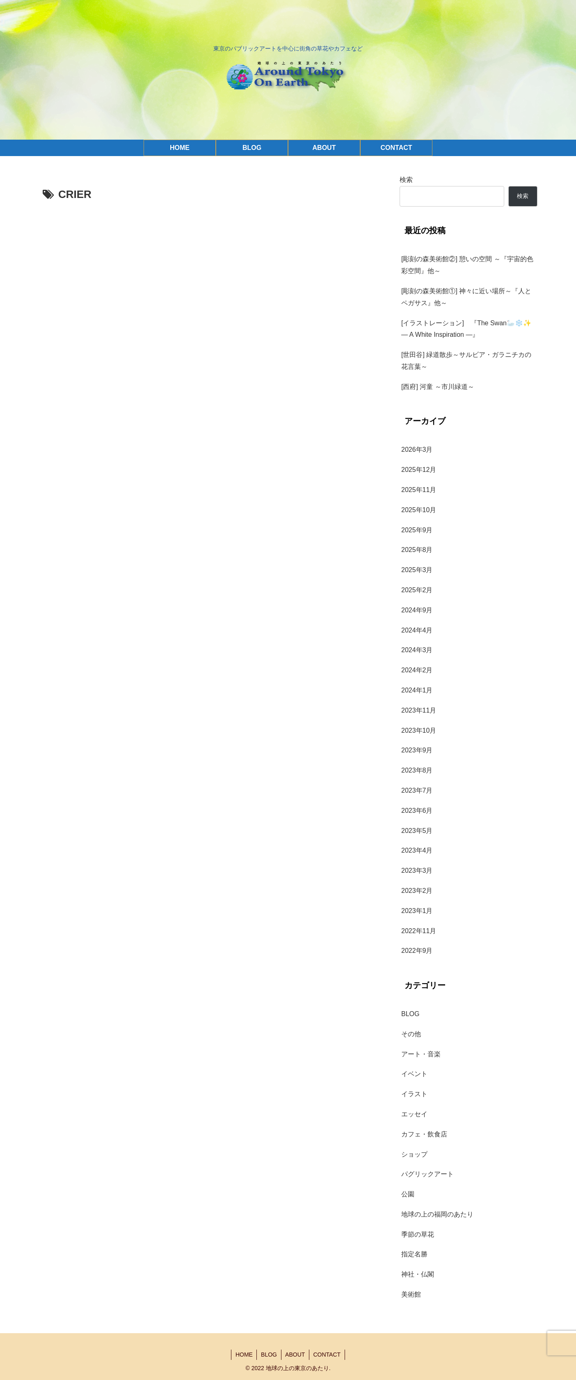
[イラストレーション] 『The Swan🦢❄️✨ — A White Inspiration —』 (469, 329)
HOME (243, 1354)
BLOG (269, 1354)
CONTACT (327, 1354)
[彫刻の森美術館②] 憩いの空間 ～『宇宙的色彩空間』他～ (467, 264)
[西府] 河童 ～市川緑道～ (437, 386)
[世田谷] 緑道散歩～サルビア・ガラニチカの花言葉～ (466, 360)
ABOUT (295, 1354)
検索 (406, 179)
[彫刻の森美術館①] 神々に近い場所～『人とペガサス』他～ (466, 297)
